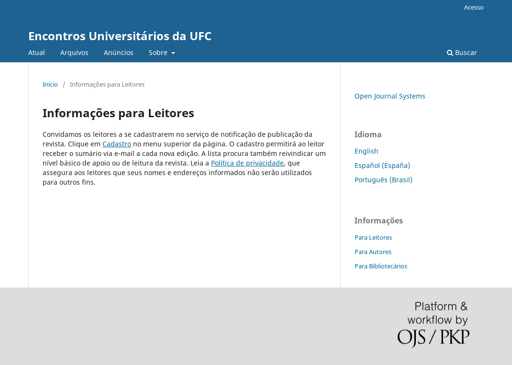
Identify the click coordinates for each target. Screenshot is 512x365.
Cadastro (116, 143)
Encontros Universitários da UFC (119, 36)
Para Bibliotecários (381, 266)
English (366, 150)
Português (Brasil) (383, 179)
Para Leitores (373, 237)
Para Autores (373, 251)
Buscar (462, 52)
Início (50, 84)
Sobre (159, 52)
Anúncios (119, 52)
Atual (36, 52)
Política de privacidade (247, 162)
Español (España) (382, 165)
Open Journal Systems (390, 95)
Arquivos (74, 52)
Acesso (474, 7)
